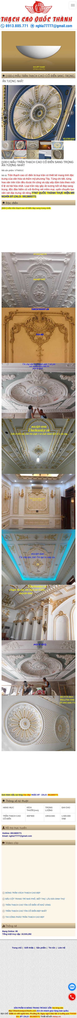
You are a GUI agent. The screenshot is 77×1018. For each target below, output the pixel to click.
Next (71, 112)
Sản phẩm (41, 948)
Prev (5, 112)
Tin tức (52, 948)
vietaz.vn (56, 1016)
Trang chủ (17, 948)
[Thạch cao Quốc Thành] (72, 5)
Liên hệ (61, 948)
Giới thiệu (29, 948)
